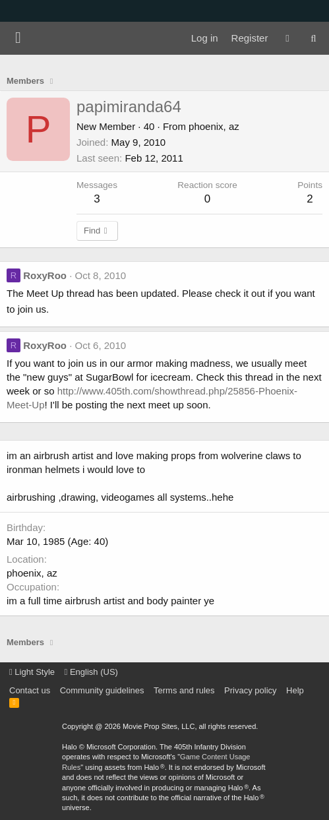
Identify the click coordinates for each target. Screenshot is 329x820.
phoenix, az (214, 126)
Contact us (29, 690)
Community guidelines (102, 690)
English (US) (91, 672)
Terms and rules (184, 690)
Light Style (32, 672)
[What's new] (287, 38)
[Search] (313, 38)
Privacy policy (250, 690)
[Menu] (18, 38)
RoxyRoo (45, 275)
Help (295, 690)
